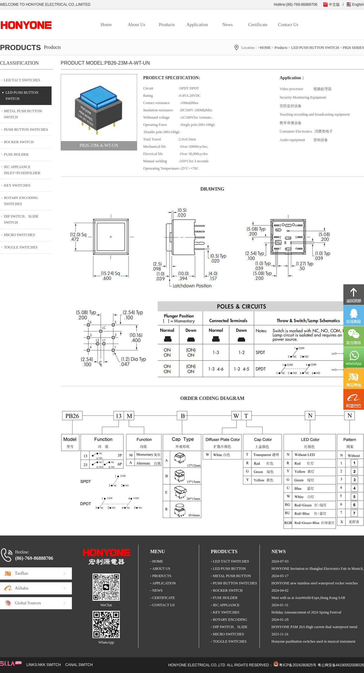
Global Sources (28, 603)
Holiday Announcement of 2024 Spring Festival (306, 612)
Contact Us (288, 24)
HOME (157, 561)
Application (197, 24)
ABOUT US (161, 568)
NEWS (157, 590)
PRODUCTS (161, 576)
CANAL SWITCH (79, 665)
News (227, 24)
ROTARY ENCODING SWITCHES (21, 201)
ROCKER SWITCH (19, 142)
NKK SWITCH (49, 665)
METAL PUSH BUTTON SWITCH (23, 114)
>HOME (264, 48)
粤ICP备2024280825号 (297, 665)
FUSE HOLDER (16, 154)
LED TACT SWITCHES (22, 80)
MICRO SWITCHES (19, 235)
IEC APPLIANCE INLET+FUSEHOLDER (22, 170)
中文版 (334, 4)
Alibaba (21, 588)
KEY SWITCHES (17, 185)
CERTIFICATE (163, 598)
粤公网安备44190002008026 (341, 665)
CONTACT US (163, 605)
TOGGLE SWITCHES (21, 247)
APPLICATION (164, 583)
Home (106, 24)
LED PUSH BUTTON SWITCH (315, 48)
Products (167, 24)
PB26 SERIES (353, 48)
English (358, 4)
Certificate (257, 24)
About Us (136, 24)
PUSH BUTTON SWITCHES (26, 129)
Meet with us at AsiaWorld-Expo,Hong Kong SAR (308, 598)
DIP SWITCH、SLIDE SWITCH (21, 219)
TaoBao (21, 573)
